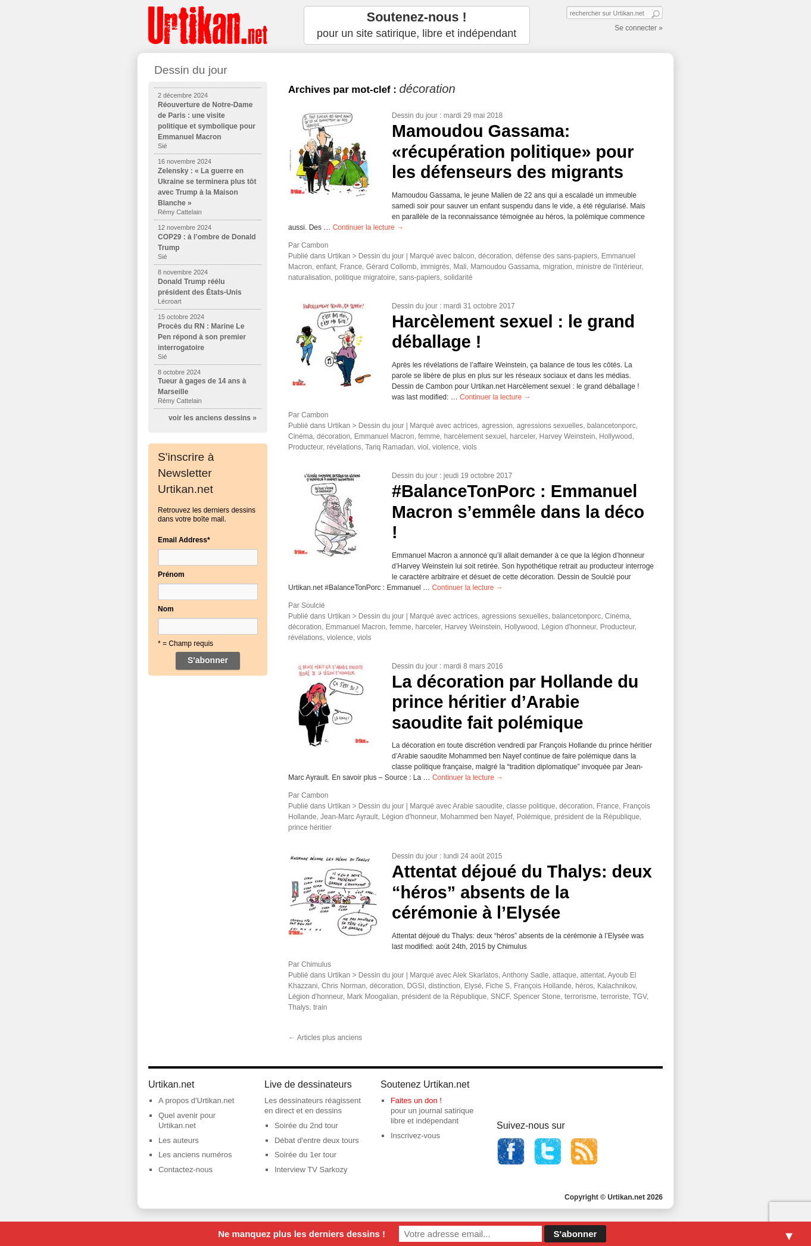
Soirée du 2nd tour (306, 1125)
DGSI (415, 986)
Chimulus (316, 964)
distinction (444, 986)
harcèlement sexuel (475, 436)
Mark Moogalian (372, 996)
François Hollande (543, 986)
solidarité (458, 277)
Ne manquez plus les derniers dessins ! (301, 1234)
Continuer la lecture (368, 227)
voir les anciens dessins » (213, 418)
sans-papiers (419, 277)
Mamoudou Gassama (504, 267)
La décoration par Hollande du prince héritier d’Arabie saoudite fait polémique (515, 702)
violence (445, 447)
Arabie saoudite (477, 806)
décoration (494, 256)
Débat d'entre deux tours (317, 1140)
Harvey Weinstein (567, 436)
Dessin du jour (415, 115)
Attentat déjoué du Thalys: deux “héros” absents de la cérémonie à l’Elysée (522, 892)
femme (429, 436)
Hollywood (615, 436)
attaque (564, 975)
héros (584, 986)
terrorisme (580, 996)
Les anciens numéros (195, 1154)
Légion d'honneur (568, 627)
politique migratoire (365, 277)
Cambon (314, 245)
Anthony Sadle (525, 975)
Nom (166, 609)
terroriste (615, 996)
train (320, 1007)
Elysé (473, 986)
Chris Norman (344, 986)
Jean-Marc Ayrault (349, 817)
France (351, 267)
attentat (592, 975)
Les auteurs (178, 1140)
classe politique (530, 806)
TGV (639, 996)
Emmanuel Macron (384, 436)
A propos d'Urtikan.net (196, 1100)
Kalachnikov (616, 986)
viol (422, 447)
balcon (463, 256)
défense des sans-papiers (556, 256)
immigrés (435, 267)
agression (497, 425)
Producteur (305, 447)
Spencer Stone (536, 996)
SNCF (500, 996)
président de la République (597, 817)
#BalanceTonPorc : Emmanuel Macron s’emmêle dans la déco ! (518, 512)
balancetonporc (611, 425)
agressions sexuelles (550, 425)
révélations (344, 447)
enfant (326, 267)
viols (470, 447)
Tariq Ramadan (389, 447)
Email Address (184, 540)
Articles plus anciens (325, 1037)
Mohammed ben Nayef (477, 817)
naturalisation (309, 277)
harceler (522, 436)
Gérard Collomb (391, 267)
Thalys (298, 1007)
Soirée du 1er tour (305, 1154)
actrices (465, 425)
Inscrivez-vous (415, 1135)
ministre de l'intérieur (609, 267)
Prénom (171, 574)
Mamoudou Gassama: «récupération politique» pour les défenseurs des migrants (513, 151)
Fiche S (498, 986)
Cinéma (300, 436)
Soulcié (313, 605)
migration (557, 267)
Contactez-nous (185, 1169)
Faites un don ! (416, 1100)
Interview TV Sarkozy (311, 1169)
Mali (459, 267)
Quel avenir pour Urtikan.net (187, 1120)
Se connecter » (639, 28)
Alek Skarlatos (475, 975)
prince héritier (310, 827)
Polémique (534, 817)
